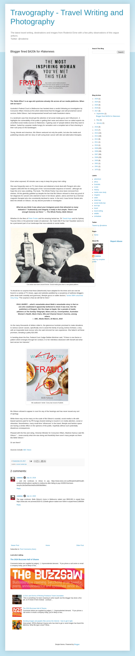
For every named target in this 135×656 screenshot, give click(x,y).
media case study (100, 192)
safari (96, 198)
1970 (97, 169)
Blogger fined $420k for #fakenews (108, 116)
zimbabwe (97, 216)
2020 (97, 105)
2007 (97, 154)
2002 (97, 163)
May (98, 120)
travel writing (98, 211)
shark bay (97, 200)
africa (96, 182)
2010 (97, 145)
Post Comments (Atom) (28, 549)
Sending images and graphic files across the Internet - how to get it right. (48, 621)
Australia (97, 184)
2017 (97, 111)
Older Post (80, 545)
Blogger (76, 644)
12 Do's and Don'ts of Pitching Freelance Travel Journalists (43, 596)
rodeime (20, 478)
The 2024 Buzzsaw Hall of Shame (24, 559)
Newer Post (15, 545)
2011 (97, 142)
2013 (97, 136)
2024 (97, 102)
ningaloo (97, 195)
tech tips (97, 206)
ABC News (27, 450)
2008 (97, 151)
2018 (97, 108)
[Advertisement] (111, 73)
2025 (97, 99)
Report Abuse (116, 241)
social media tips (21, 464)
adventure (97, 179)
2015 (97, 130)
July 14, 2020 (31, 496)
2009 (97, 148)
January (99, 123)
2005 (97, 160)
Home (48, 545)
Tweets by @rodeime (99, 225)
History (96, 190)
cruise (96, 187)
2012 (97, 139)
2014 (97, 133)
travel (96, 208)
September (100, 114)
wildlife (96, 213)
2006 (97, 157)
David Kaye (67, 218)
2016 (97, 127)
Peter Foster (33, 218)
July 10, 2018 (31, 478)
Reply (19, 488)
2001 (97, 166)
